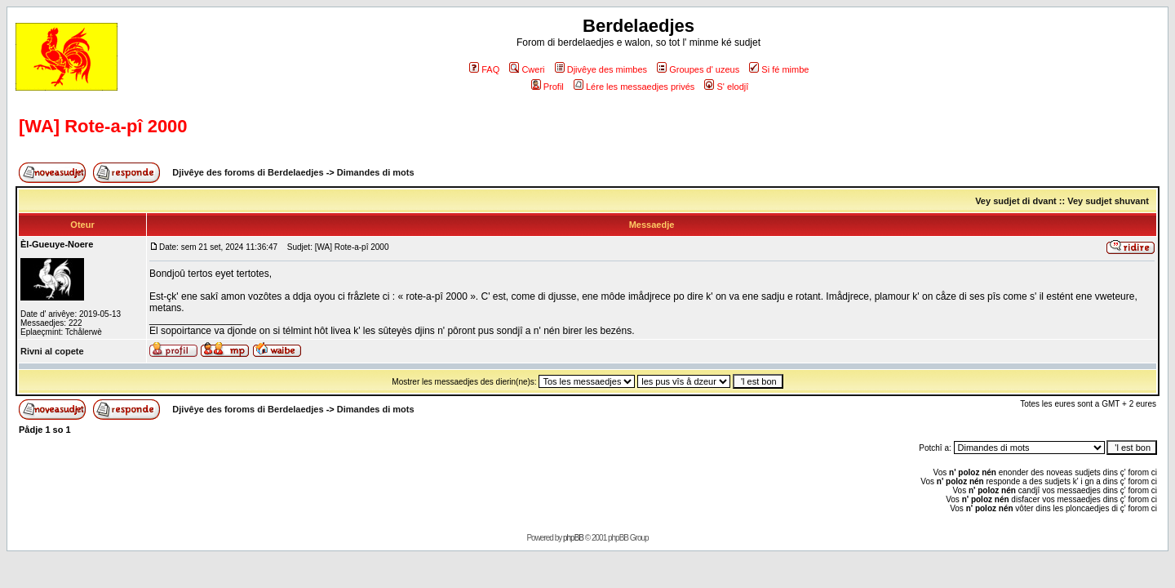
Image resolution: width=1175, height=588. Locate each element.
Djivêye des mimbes (601, 69)
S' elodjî (726, 86)
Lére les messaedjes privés (634, 86)
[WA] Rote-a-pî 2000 (103, 126)
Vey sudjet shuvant (1108, 201)
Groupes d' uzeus (698, 69)
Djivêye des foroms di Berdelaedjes (247, 172)
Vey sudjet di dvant (1016, 201)
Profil (547, 86)
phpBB (573, 537)
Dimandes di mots (376, 172)
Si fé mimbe (779, 69)
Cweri (526, 69)
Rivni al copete (52, 351)
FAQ (484, 69)
